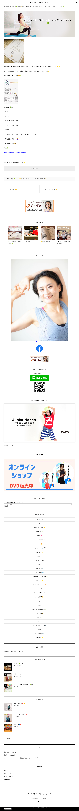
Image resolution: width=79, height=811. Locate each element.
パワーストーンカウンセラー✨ (39, 576)
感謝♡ (37, 178)
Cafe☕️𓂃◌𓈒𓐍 (39, 519)
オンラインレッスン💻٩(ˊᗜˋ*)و (40, 548)
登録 (6, 506)
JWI (8, 178)
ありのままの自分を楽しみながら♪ (39, 2)
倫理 (39, 605)
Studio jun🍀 (12, 178)
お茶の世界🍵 (39, 568)
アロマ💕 (39, 535)
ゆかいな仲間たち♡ (39, 592)
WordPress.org (8, 779)
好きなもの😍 (39, 613)
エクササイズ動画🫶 (39, 540)
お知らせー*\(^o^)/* (25, 178)
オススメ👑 (18, 178)
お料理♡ (39, 556)
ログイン (6, 770)
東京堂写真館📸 (39, 633)
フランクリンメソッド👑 (39, 584)
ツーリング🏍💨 (39, 572)
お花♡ (39, 564)
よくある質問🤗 (39, 597)
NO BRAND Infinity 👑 (39, 527)
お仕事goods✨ (39, 552)
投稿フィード (7, 773)
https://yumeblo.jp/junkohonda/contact (15, 152)
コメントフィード (8, 776)
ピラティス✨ (39, 580)
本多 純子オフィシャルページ (12, 752)
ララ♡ (39, 601)
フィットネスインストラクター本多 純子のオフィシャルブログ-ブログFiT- (23, 758)
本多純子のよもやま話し (10, 755)
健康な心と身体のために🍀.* (39, 609)
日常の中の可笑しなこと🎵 (39, 625)
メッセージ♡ (33, 178)
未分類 (39, 629)
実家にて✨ (39, 617)
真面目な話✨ (43, 178)
